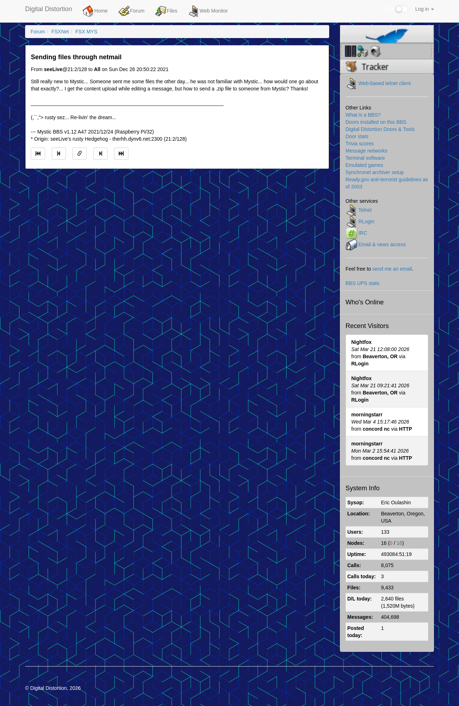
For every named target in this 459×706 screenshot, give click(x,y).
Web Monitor (208, 11)
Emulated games (364, 165)
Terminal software (365, 158)
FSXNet (60, 31)
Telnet (365, 209)
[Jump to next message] (100, 154)
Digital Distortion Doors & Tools (380, 129)
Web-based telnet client (384, 83)
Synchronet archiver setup (375, 172)
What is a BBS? (363, 115)
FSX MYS (86, 31)
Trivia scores (360, 143)
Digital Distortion (48, 9)
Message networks (367, 151)
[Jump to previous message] (59, 154)
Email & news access (382, 244)
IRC (362, 232)
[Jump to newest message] (121, 154)
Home (95, 11)
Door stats (357, 136)
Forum (131, 11)
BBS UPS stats (362, 283)
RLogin (366, 221)
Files (166, 11)
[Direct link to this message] (79, 154)
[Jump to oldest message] (38, 154)
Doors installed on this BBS (376, 122)
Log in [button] (424, 9)
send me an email (392, 269)
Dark (396, 9)
